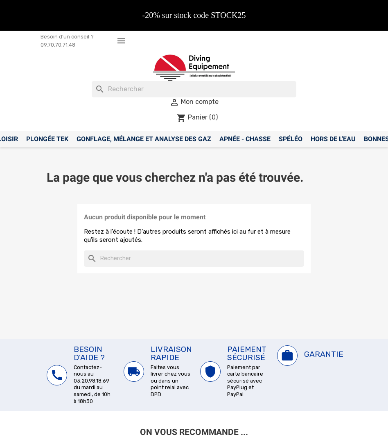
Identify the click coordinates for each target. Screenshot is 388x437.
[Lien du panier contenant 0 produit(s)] (197, 117)
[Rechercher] (194, 89)
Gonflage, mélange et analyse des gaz (144, 139)
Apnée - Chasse (245, 139)
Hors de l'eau (333, 139)
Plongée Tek (47, 139)
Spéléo (290, 139)
